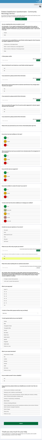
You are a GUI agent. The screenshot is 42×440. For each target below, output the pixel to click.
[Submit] (21, 423)
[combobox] (20, 313)
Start (21, 19)
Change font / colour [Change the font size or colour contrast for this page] (38, 4)
